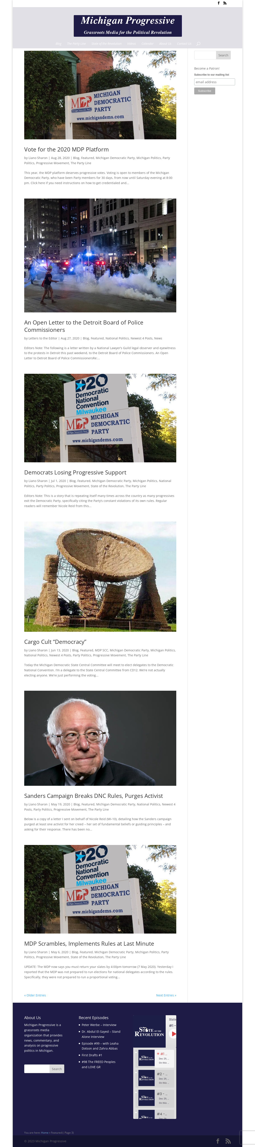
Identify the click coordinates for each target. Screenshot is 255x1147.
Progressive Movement (52, 163)
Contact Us (184, 44)
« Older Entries (35, 995)
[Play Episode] (173, 1034)
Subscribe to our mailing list (211, 74)
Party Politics (45, 486)
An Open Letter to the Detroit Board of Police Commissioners (83, 326)
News (158, 338)
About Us (165, 44)
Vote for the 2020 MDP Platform (66, 149)
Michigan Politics (148, 158)
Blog (58, 44)
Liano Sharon (38, 158)
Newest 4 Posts (141, 338)
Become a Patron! (207, 68)
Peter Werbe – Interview (99, 1025)
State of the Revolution (106, 44)
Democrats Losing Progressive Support (75, 472)
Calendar (147, 44)
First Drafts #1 (92, 1055)
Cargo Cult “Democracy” (55, 642)
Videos (131, 44)
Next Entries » (166, 995)
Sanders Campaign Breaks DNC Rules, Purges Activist (93, 796)
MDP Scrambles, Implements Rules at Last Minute (89, 943)
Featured (87, 158)
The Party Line (76, 44)
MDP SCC (101, 650)
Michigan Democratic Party (115, 158)
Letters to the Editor (43, 338)
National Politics (117, 338)
